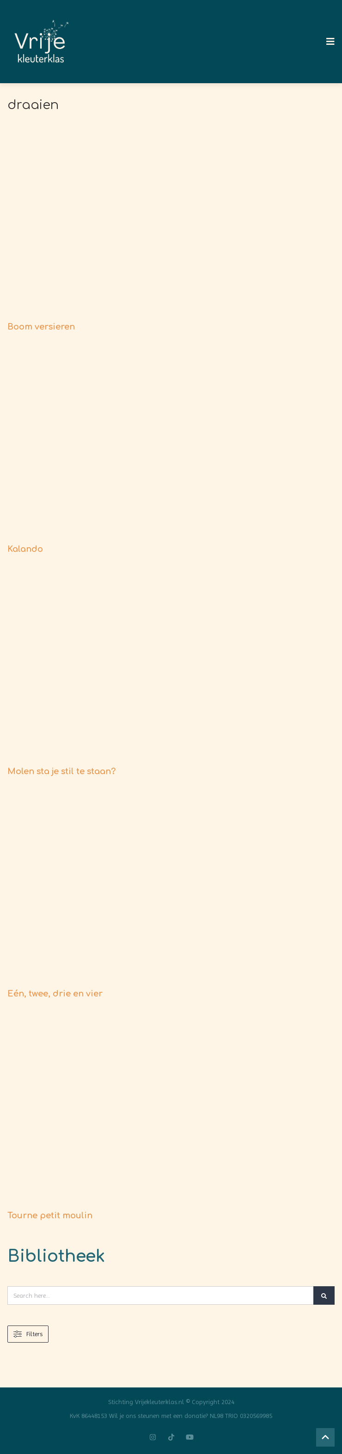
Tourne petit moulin (49, 1215)
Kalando (25, 549)
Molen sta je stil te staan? (61, 771)
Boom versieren (41, 326)
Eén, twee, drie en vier (55, 993)
